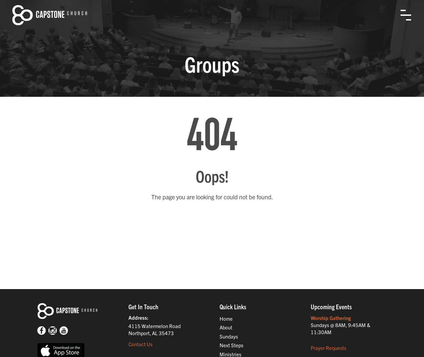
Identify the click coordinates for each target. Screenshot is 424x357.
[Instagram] (52, 331)
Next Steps (231, 345)
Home (226, 318)
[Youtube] (64, 331)
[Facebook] (41, 331)
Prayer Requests (328, 348)
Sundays (229, 336)
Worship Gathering (331, 318)
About (226, 327)
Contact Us (140, 344)
